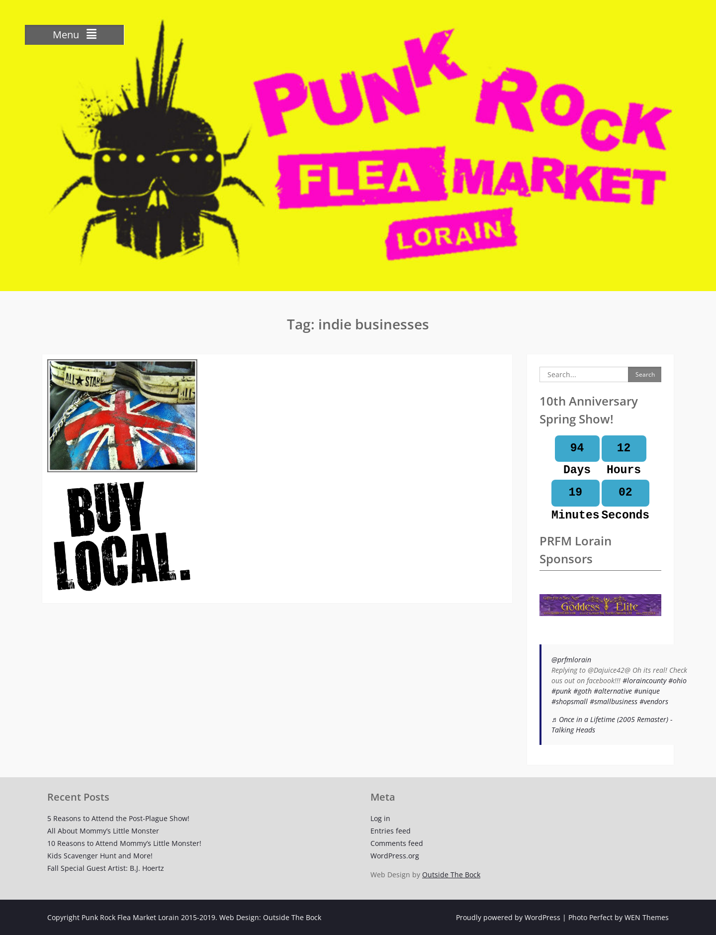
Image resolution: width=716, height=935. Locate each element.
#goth (582, 691)
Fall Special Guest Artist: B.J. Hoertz (105, 868)
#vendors (653, 701)
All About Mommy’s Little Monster (103, 830)
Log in (380, 818)
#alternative (613, 691)
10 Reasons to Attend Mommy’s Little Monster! (124, 843)
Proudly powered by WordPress (508, 917)
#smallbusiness (613, 701)
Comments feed (396, 843)
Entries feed (390, 830)
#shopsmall (569, 701)
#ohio (677, 680)
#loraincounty (644, 680)
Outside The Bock (451, 874)
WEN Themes (647, 917)
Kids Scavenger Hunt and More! (100, 855)
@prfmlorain (571, 659)
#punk (561, 691)
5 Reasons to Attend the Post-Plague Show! (118, 818)
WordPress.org (394, 855)
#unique (647, 691)
